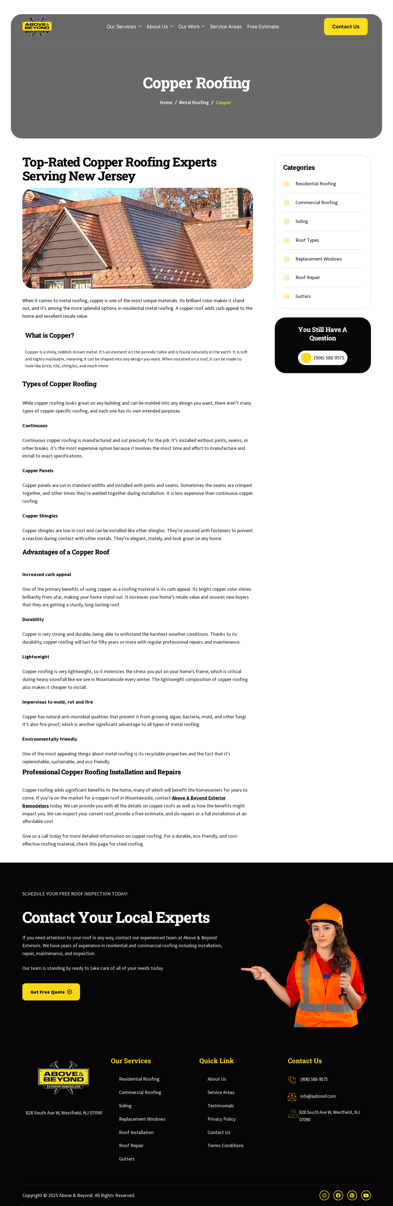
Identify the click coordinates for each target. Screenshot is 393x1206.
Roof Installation (136, 1132)
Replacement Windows (142, 1119)
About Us (160, 27)
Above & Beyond (76, 1195)
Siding (125, 1105)
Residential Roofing (139, 1079)
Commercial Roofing (140, 1092)
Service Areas (226, 26)
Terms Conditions (226, 1145)
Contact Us (219, 1132)
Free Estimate (263, 26)
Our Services (124, 27)
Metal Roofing (194, 102)
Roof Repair (131, 1145)
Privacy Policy (222, 1119)
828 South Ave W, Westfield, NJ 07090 (64, 1113)
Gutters (127, 1159)
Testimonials (221, 1105)
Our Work (191, 27)
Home (166, 102)
